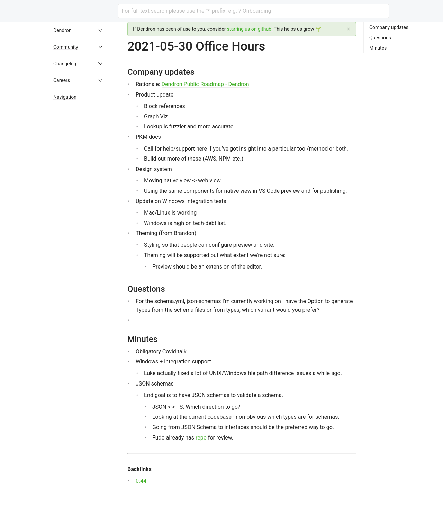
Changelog (64, 63)
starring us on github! (250, 29)
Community (65, 47)
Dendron (62, 30)
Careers (61, 80)
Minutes (378, 48)
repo (201, 437)
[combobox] (253, 11)
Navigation (64, 97)
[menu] (84, 269)
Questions (380, 37)
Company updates (388, 27)
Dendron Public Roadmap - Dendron (205, 84)
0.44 (141, 481)
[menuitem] (84, 30)
